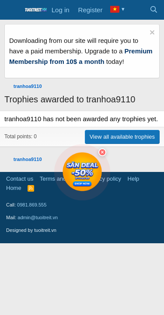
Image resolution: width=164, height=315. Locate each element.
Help (134, 178)
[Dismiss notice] (151, 33)
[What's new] (136, 10)
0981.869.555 (31, 204)
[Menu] (12, 10)
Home (13, 188)
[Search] (153, 10)
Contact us (19, 178)
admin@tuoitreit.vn (37, 217)
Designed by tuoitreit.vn (31, 230)
